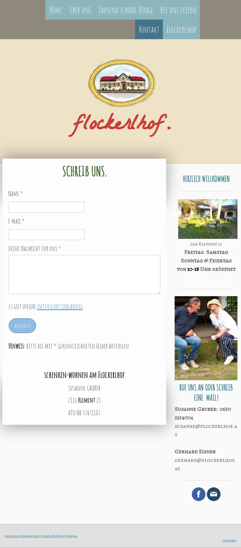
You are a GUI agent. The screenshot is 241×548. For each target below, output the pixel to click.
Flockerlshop (181, 29)
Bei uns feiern (178, 9)
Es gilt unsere (46, 306)
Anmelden (229, 540)
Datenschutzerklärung (60, 306)
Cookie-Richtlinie (52, 536)
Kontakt (149, 29)
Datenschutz (30, 536)
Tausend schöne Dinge (125, 9)
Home (55, 9)
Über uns (80, 9)
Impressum (12, 536)
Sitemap (71, 536)
